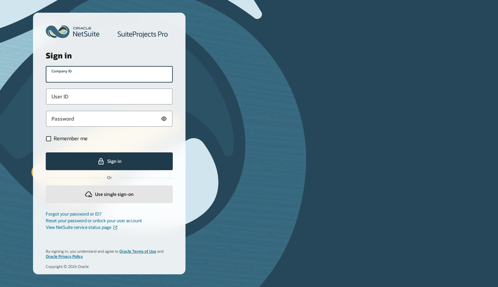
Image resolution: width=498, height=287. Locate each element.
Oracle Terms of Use (137, 251)
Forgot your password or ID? (73, 214)
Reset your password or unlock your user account (94, 221)
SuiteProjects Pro (143, 34)
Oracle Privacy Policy (64, 256)
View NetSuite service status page (82, 227)
